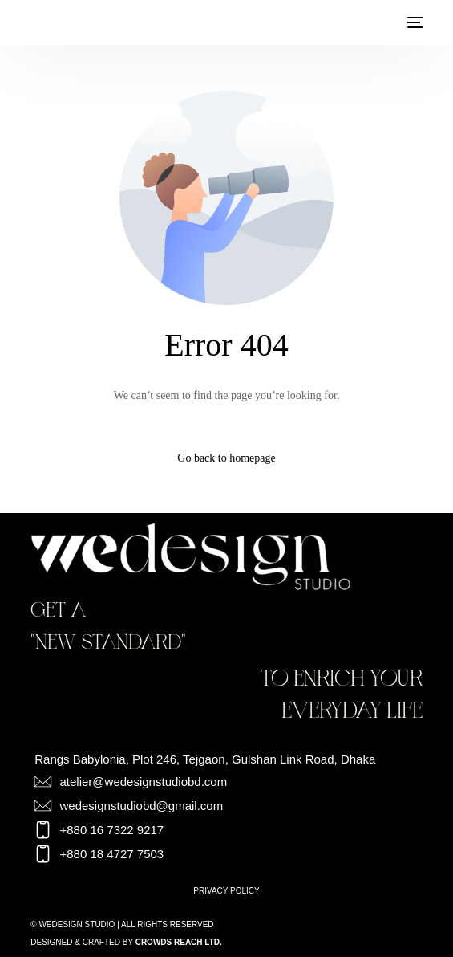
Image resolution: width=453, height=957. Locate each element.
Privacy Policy (226, 890)
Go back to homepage (226, 458)
